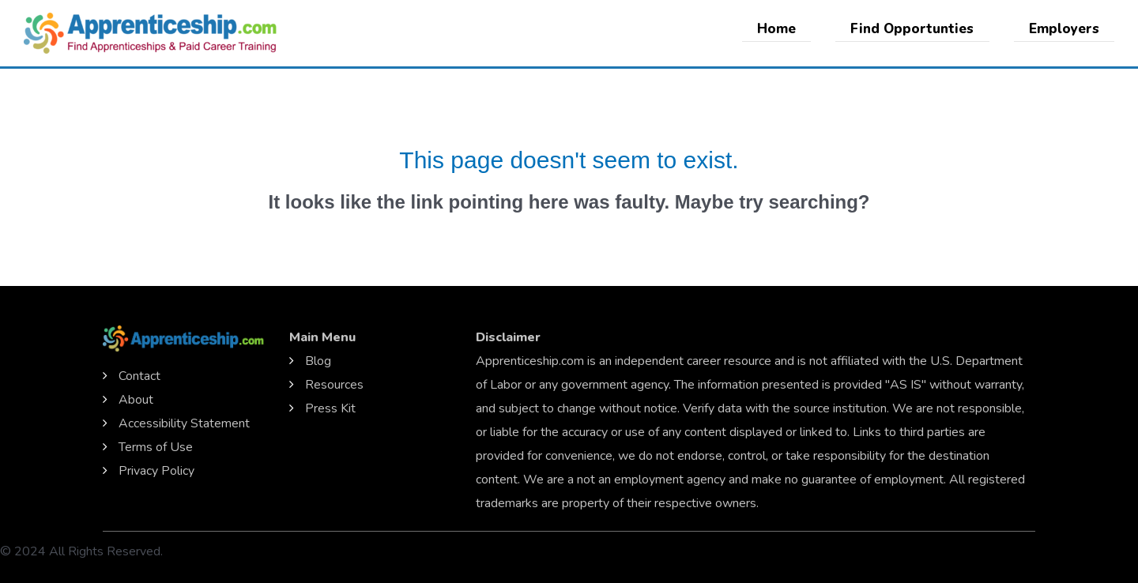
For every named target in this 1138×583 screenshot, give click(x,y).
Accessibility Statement (184, 423)
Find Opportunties (917, 29)
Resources (334, 384)
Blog (318, 361)
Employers (1066, 29)
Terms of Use (156, 447)
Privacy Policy (156, 471)
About (136, 399)
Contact (139, 376)
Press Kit (330, 408)
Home (785, 29)
